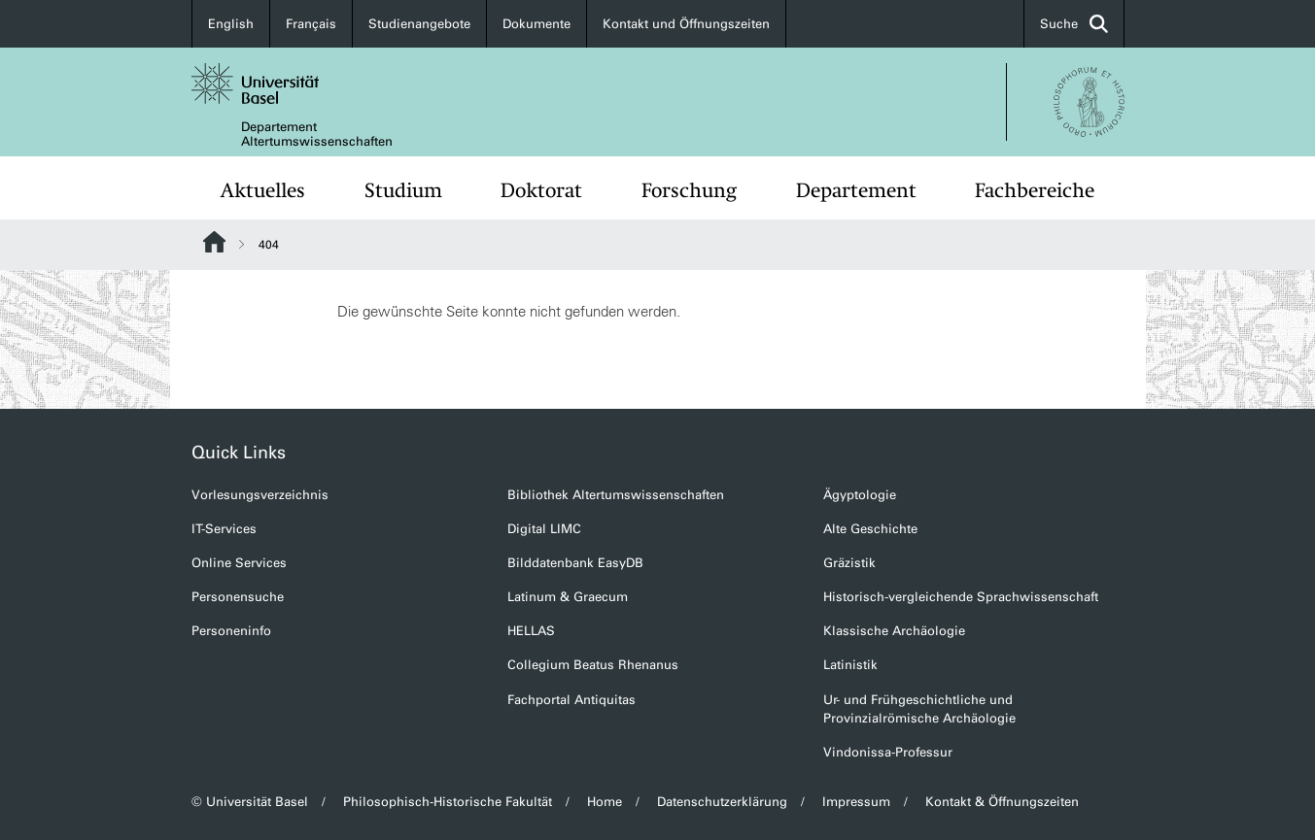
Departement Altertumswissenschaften (317, 134)
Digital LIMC (544, 528)
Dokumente (536, 24)
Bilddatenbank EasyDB (575, 562)
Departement (856, 190)
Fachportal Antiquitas (571, 699)
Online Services (239, 562)
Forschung (689, 190)
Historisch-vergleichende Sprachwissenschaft (960, 596)
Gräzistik (849, 562)
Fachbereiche (1034, 190)
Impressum (856, 801)
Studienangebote (419, 24)
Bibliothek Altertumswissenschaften (615, 494)
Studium (403, 190)
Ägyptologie (859, 494)
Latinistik (850, 664)
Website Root (214, 241)
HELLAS (531, 630)
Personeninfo (231, 630)
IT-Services (224, 528)
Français (311, 24)
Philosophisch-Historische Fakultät (447, 801)
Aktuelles (263, 190)
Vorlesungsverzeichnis (260, 494)
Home (604, 801)
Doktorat (541, 190)
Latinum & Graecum (567, 596)
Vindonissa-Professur (887, 752)
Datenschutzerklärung (722, 801)
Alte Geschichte (870, 528)
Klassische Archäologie (894, 630)
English (231, 24)
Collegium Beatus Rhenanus (592, 664)
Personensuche (237, 596)
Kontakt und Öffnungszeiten (686, 24)
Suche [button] (1074, 24)
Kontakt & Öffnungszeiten (1002, 801)
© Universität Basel (249, 801)
